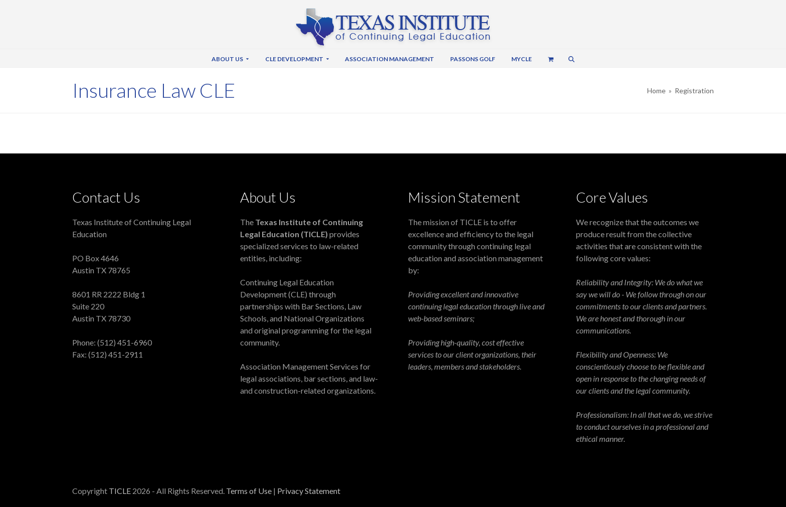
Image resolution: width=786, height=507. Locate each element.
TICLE (120, 490)
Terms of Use (249, 490)
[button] (551, 58)
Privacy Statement (308, 490)
